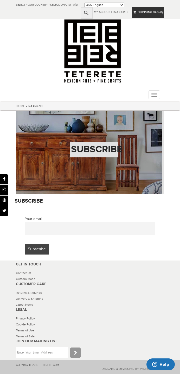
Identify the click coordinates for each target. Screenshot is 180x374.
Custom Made (25, 279)
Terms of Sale (25, 336)
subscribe (121, 12)
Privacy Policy (25, 318)
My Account (103, 12)
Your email (33, 219)
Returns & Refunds (29, 293)
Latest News (24, 304)
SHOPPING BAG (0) (148, 12)
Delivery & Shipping (29, 298)
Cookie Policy (25, 324)
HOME (20, 106)
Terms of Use (25, 330)
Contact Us (23, 273)
